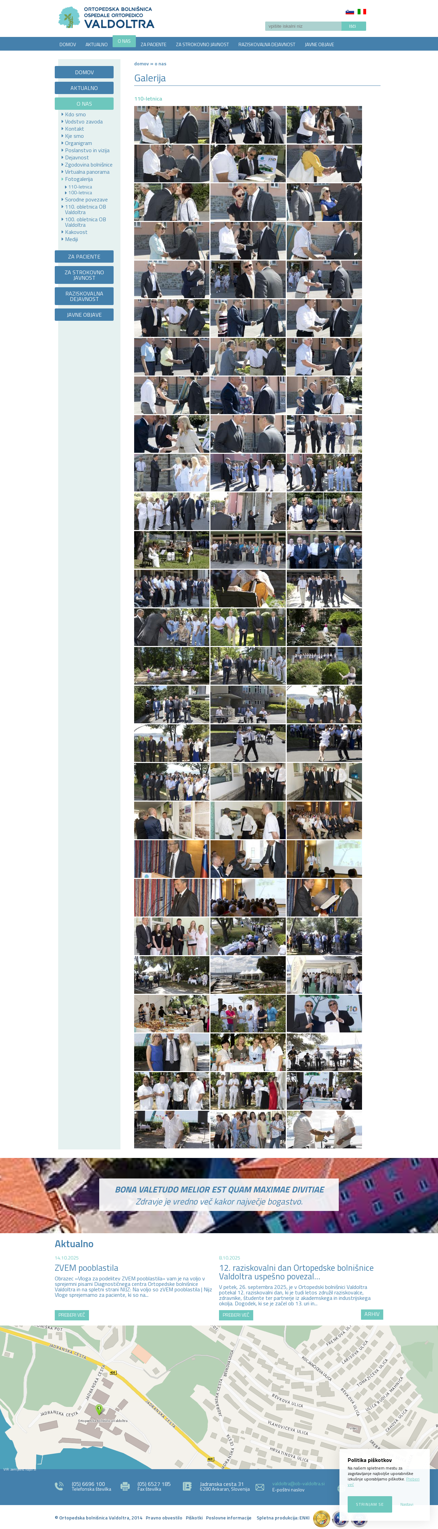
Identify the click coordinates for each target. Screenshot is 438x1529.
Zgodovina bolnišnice (89, 164)
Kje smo (74, 136)
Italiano (362, 11)
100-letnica (80, 192)
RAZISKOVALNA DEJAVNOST (267, 44)
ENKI (304, 1517)
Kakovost (76, 232)
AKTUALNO (97, 44)
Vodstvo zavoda (84, 121)
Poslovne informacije (229, 1517)
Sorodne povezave (86, 199)
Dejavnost (77, 157)
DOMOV (68, 44)
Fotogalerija (79, 179)
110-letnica (80, 186)
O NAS (124, 40)
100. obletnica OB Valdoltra (85, 221)
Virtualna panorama (87, 171)
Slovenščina (350, 11)
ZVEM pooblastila (86, 1267)
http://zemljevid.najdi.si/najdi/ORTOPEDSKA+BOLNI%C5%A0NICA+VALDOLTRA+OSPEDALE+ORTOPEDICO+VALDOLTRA (219, 1397)
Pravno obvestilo (164, 1517)
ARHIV (371, 1314)
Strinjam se (370, 1504)
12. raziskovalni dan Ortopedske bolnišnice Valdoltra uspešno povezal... (296, 1272)
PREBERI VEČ (72, 1314)
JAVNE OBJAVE (319, 44)
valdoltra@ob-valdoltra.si (298, 1483)
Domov (141, 63)
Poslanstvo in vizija (87, 150)
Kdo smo (75, 114)
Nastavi (406, 1504)
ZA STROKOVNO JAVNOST (202, 44)
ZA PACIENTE (153, 44)
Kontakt (74, 128)
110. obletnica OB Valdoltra (85, 209)
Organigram (78, 143)
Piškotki (194, 1517)
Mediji (71, 239)
